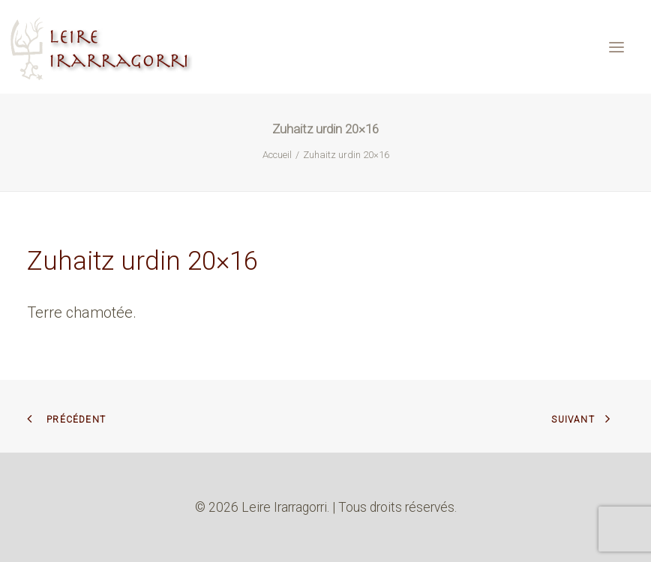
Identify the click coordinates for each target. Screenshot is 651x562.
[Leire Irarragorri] (103, 46)
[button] (616, 47)
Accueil (277, 154)
